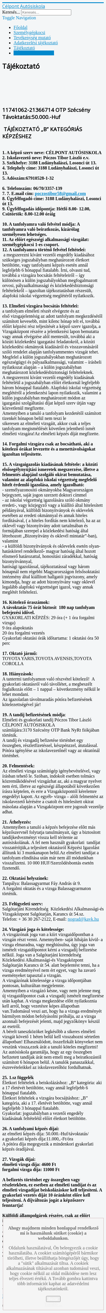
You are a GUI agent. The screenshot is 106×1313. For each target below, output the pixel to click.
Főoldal (20, 27)
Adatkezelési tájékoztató (36, 42)
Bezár (53, 1299)
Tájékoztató (24, 47)
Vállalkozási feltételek (34, 53)
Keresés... (11, 12)
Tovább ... (53, 1304)
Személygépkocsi (29, 32)
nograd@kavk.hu (83, 919)
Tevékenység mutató (32, 37)
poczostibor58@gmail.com (60, 193)
